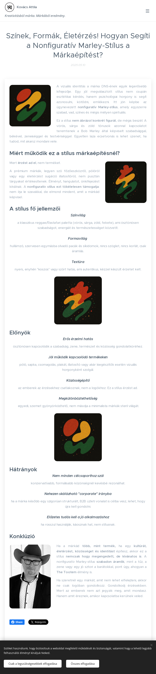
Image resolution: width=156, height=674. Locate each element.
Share (17, 622)
